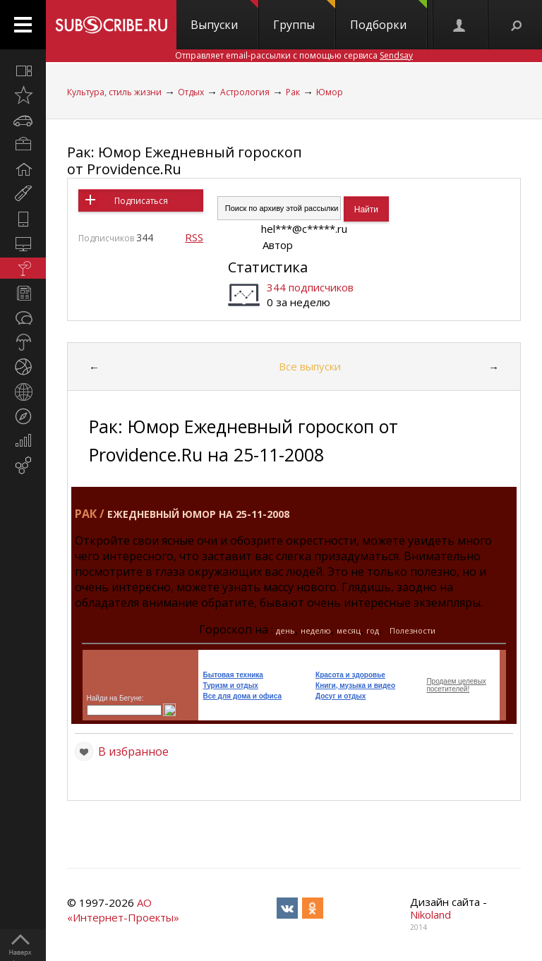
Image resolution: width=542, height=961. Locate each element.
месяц (349, 630)
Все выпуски (310, 366)
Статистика (268, 267)
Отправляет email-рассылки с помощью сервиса (294, 55)
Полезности (412, 630)
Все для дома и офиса (242, 696)
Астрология (245, 92)
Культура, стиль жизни (114, 92)
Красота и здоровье (350, 675)
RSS (194, 237)
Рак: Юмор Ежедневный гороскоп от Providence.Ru (184, 161)
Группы (304, 16)
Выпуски (224, 16)
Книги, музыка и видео (355, 685)
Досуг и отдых (340, 696)
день (285, 630)
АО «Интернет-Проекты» (123, 909)
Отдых (191, 92)
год (372, 630)
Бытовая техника (233, 675)
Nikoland (430, 914)
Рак (293, 92)
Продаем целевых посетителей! (456, 685)
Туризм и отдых (230, 685)
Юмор (329, 92)
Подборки (388, 16)
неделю (316, 630)
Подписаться (141, 201)
